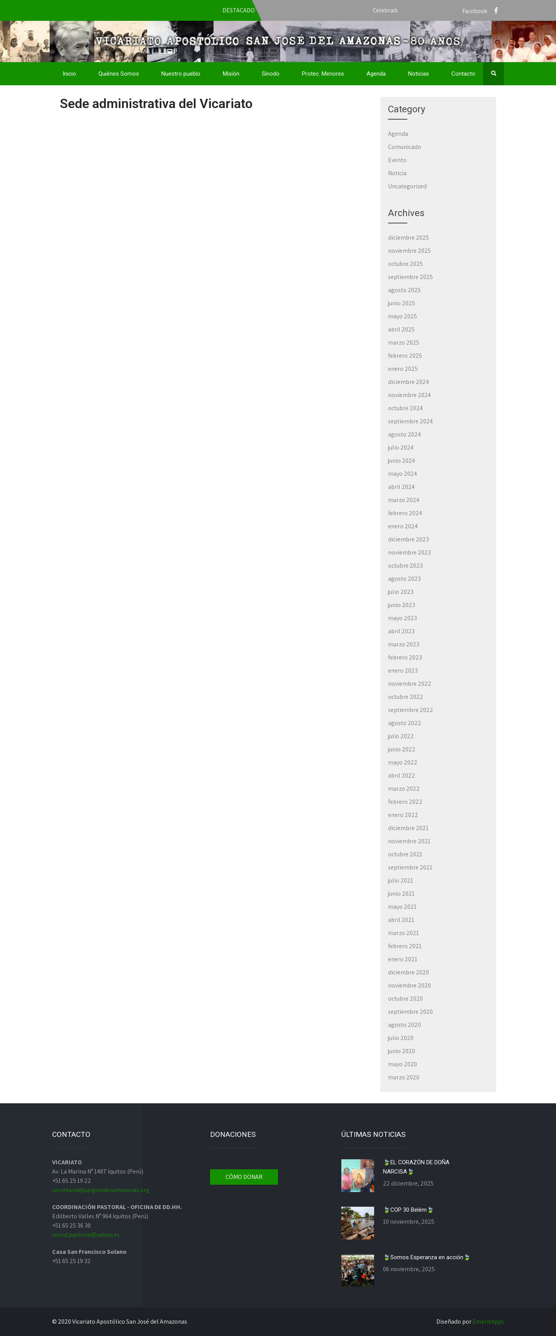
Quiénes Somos (118, 73)
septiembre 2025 (410, 277)
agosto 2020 (404, 1025)
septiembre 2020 (410, 1012)
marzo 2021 (403, 933)
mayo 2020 (402, 1064)
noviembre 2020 (409, 985)
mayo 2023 (402, 618)
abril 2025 (401, 329)
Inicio (69, 73)
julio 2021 (400, 880)
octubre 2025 (405, 264)
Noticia (397, 173)
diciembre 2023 (408, 539)
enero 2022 (403, 815)
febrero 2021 (405, 946)
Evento (397, 160)
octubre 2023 (405, 565)
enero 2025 (403, 369)
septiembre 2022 (410, 710)
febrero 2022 (405, 802)
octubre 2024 (405, 408)
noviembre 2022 (409, 684)
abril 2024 (401, 487)
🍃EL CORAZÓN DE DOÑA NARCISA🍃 (416, 1167)
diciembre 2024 (408, 382)
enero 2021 (402, 959)
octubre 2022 (405, 697)
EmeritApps (488, 1321)
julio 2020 (401, 1038)
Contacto (463, 73)
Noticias (418, 73)
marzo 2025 (403, 342)
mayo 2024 (402, 474)
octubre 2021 (405, 854)
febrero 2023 (405, 657)
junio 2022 (401, 749)
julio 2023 (401, 592)
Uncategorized (407, 186)
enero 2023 (403, 670)
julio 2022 (401, 736)
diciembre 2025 (408, 237)
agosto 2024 (404, 434)
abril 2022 (401, 775)
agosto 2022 (404, 723)
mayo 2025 (402, 316)
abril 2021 (401, 920)
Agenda (376, 73)
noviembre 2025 (409, 251)
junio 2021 (401, 894)
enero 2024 (403, 526)
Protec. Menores (323, 73)
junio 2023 (401, 605)
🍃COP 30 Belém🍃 (408, 1209)
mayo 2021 (402, 907)
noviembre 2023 (409, 552)
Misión (231, 73)
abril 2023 (401, 631)
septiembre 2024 (410, 421)
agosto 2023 (404, 579)
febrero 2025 (405, 356)
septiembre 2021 (410, 867)
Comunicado (404, 147)
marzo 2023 (403, 644)
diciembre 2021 (408, 828)
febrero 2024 (405, 513)
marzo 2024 (403, 500)
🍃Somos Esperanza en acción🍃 (427, 1257)
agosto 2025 (404, 290)
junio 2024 (401, 461)
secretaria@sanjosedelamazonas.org (100, 1190)
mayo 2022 (402, 762)
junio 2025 (401, 303)
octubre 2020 (405, 998)
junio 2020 (401, 1051)
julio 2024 (401, 447)
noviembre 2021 (409, 841)
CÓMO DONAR (244, 1177)
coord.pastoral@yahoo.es (86, 1235)
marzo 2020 (403, 1077)
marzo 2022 (404, 789)
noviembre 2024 (409, 395)
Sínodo (271, 73)
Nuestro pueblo (180, 73)
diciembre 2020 (408, 972)
